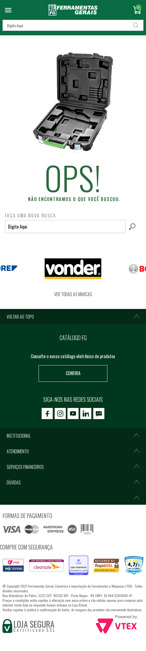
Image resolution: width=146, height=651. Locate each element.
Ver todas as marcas (73, 294)
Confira (73, 373)
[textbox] (65, 226)
